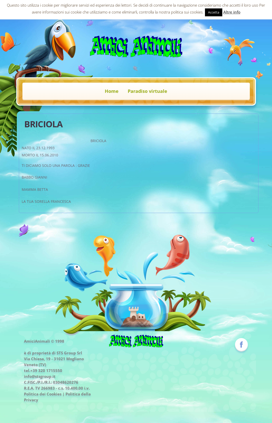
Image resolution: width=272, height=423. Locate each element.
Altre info (231, 12)
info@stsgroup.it (40, 376)
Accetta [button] (213, 12)
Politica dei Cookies (42, 393)
